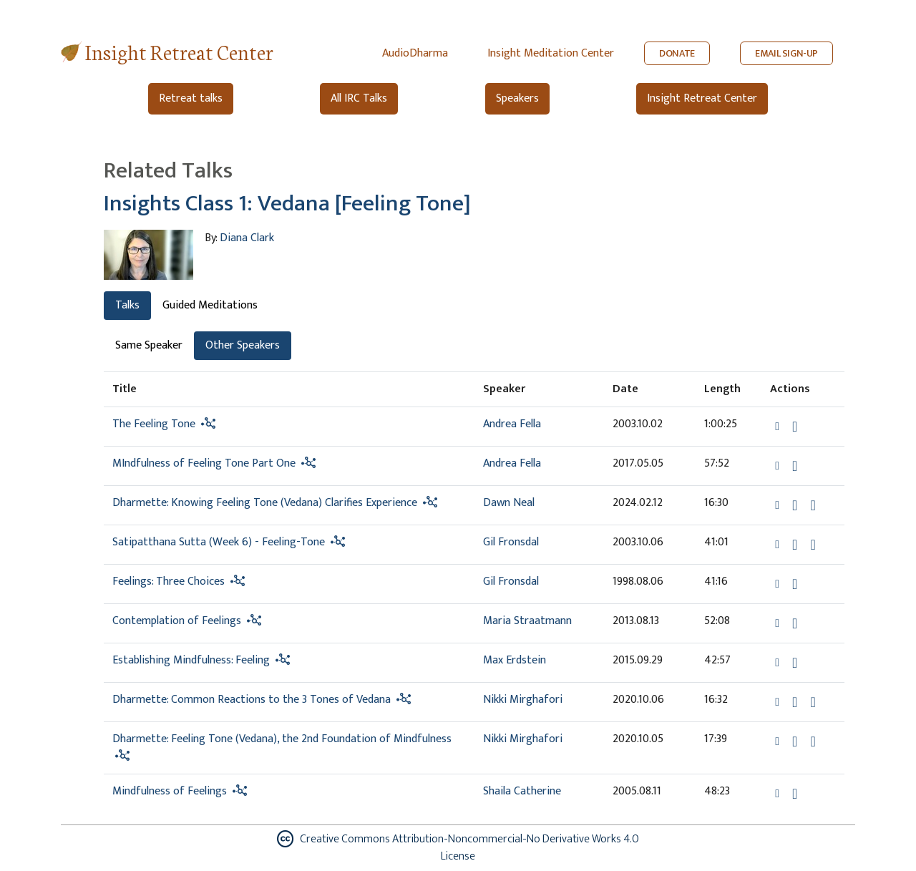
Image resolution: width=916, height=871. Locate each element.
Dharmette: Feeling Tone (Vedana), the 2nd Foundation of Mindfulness (282, 739)
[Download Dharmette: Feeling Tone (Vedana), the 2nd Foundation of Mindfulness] (794, 741)
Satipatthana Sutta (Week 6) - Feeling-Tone (218, 542)
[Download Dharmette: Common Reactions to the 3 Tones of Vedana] (794, 702)
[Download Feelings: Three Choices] (794, 584)
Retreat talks (191, 98)
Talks (127, 305)
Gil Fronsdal (511, 542)
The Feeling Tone (153, 424)
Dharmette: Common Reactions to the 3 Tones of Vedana (251, 699)
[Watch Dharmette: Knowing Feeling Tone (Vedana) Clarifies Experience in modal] (812, 505)
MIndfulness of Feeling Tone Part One (204, 463)
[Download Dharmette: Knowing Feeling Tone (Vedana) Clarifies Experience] (794, 505)
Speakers (517, 98)
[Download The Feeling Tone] (794, 426)
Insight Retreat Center (179, 51)
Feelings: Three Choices (168, 581)
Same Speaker (148, 345)
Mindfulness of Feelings (169, 791)
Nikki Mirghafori (522, 699)
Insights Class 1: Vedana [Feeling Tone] (287, 204)
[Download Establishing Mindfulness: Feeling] (794, 662)
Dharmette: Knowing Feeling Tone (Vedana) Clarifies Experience (266, 502)
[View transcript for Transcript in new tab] (812, 544)
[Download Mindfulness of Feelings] (794, 793)
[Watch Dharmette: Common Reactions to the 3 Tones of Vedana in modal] (812, 702)
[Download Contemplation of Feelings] (794, 623)
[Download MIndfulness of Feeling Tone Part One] (794, 466)
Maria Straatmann (527, 621)
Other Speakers (242, 345)
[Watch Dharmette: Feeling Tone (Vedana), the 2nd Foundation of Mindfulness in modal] (812, 741)
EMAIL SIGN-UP (786, 53)
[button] (778, 426)
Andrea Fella (512, 424)
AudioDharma (415, 53)
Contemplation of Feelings (176, 621)
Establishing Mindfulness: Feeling (191, 660)
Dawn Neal (509, 502)
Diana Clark (247, 238)
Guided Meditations (210, 305)
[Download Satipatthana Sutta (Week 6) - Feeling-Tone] (794, 544)
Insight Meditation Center (550, 53)
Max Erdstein (514, 660)
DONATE (677, 53)
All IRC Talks (359, 98)
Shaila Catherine (522, 791)
